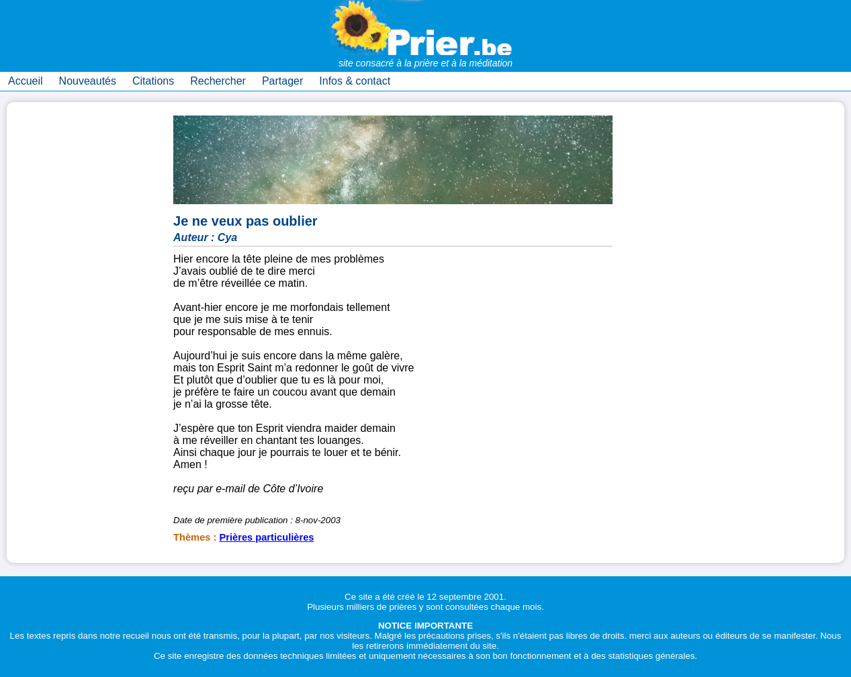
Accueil (25, 81)
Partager (282, 81)
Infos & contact (354, 81)
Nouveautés (87, 81)
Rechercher (218, 81)
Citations (153, 81)
